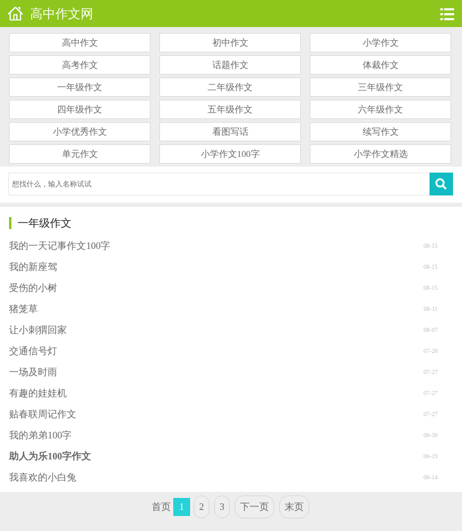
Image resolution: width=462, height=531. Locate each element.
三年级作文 (380, 87)
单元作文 (80, 154)
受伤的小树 (33, 288)
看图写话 (230, 132)
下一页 (254, 507)
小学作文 (381, 43)
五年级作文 (230, 109)
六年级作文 (380, 109)
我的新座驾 (33, 267)
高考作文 (80, 65)
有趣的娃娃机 (38, 393)
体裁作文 (381, 65)
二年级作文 (230, 87)
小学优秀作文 (80, 132)
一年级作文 (79, 87)
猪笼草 (23, 309)
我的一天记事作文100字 (59, 246)
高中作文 (80, 43)
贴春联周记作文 (42, 414)
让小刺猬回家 (38, 330)
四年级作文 (79, 109)
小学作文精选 (381, 154)
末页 (294, 507)
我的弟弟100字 (40, 435)
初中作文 (230, 43)
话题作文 (230, 65)
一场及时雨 (33, 372)
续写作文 (381, 132)
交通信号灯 (33, 351)
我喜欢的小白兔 (42, 477)
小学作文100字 (230, 154)
